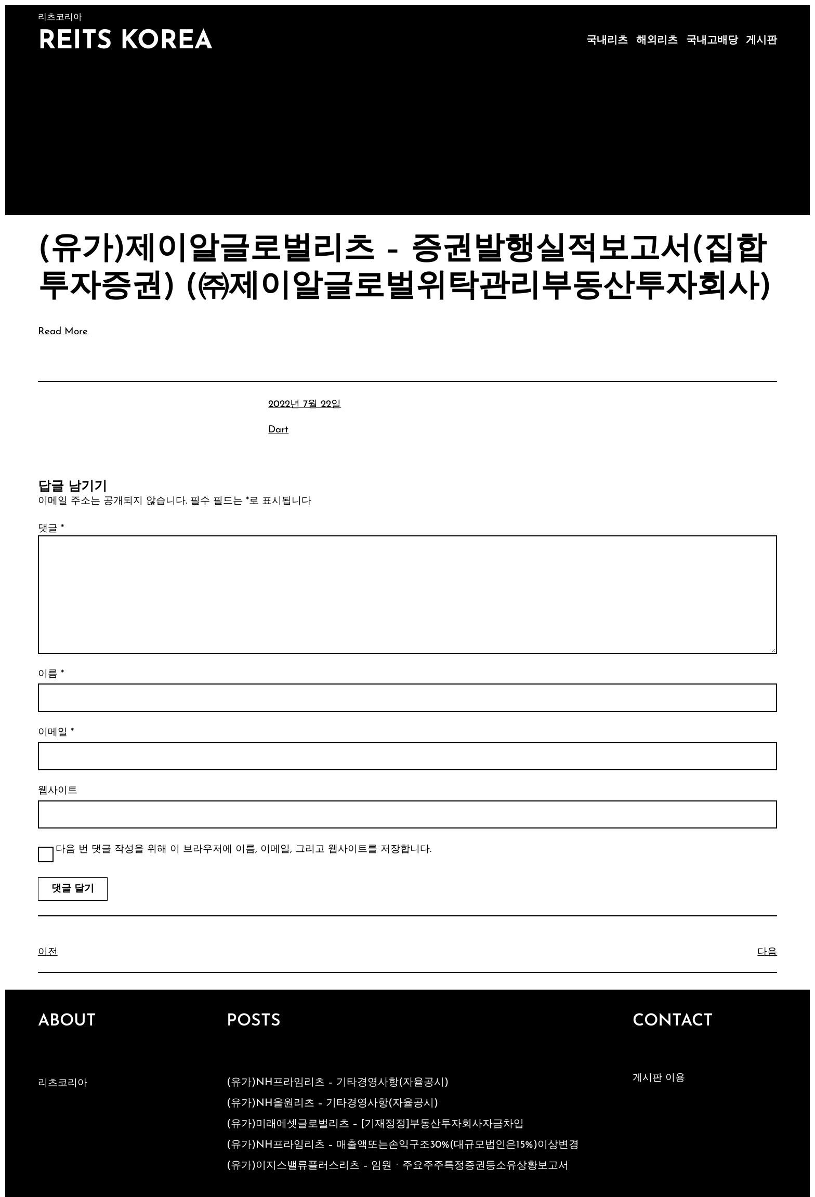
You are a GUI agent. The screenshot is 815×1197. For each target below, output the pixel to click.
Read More (63, 332)
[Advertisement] (407, 137)
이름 (51, 674)
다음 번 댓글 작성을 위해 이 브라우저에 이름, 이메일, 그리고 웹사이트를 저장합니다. (243, 849)
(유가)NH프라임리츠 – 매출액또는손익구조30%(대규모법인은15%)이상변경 (403, 1145)
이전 (48, 952)
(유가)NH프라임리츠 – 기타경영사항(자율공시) (338, 1082)
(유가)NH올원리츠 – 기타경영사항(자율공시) (332, 1103)
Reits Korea (125, 42)
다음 (767, 952)
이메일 (56, 733)
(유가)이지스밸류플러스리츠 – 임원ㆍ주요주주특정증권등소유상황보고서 (398, 1166)
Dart (278, 430)
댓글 (51, 529)
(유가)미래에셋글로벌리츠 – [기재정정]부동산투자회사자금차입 (375, 1124)
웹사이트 (57, 791)
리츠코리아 (62, 1083)
